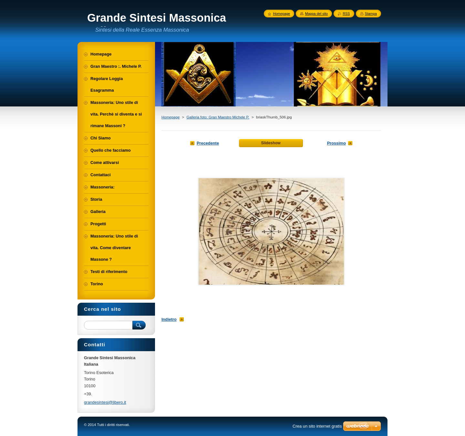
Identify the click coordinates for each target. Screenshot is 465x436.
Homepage (170, 117)
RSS (346, 13)
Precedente (208, 143)
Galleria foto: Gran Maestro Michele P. (217, 117)
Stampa (371, 13)
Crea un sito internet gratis (317, 426)
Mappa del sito (316, 13)
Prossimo (336, 143)
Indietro (169, 319)
